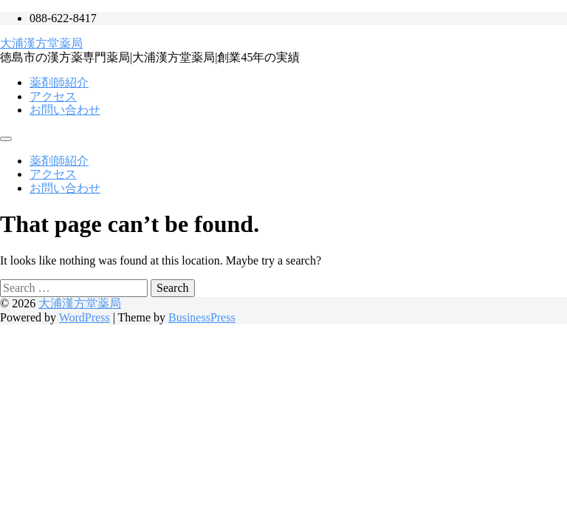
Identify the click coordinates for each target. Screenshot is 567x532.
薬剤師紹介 (59, 82)
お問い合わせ (65, 109)
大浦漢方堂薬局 (41, 43)
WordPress (84, 317)
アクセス (53, 96)
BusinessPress (202, 317)
